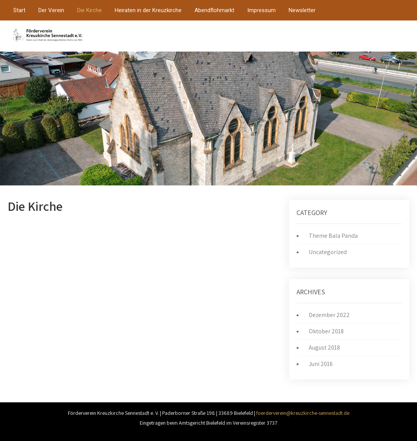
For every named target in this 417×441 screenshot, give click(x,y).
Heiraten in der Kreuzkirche (148, 10)
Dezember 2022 (329, 315)
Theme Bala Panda (333, 236)
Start (19, 10)
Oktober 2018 (326, 331)
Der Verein (51, 10)
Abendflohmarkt (214, 10)
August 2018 (324, 348)
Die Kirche (89, 10)
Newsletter (302, 10)
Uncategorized (328, 252)
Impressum (261, 10)
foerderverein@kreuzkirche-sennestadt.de (302, 413)
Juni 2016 (321, 364)
